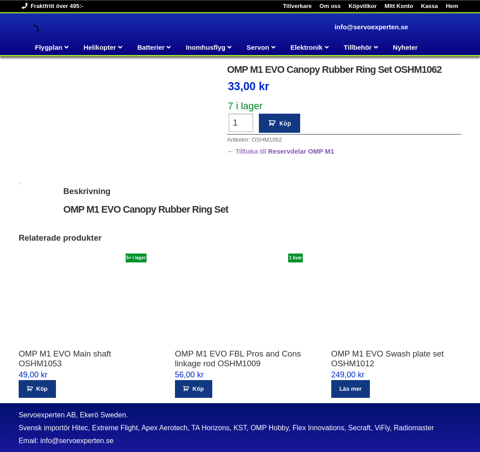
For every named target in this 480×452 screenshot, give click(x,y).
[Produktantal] (241, 123)
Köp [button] (42, 388)
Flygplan (49, 47)
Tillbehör (358, 47)
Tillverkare (297, 6)
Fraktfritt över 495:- (51, 6)
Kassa (429, 6)
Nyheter (405, 47)
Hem (452, 6)
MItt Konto (399, 6)
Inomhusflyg (206, 47)
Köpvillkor (363, 6)
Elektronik (306, 47)
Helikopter (99, 47)
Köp (285, 123)
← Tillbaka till (280, 151)
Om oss (330, 6)
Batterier (151, 47)
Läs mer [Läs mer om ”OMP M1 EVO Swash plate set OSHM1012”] (350, 388)
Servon (257, 47)
